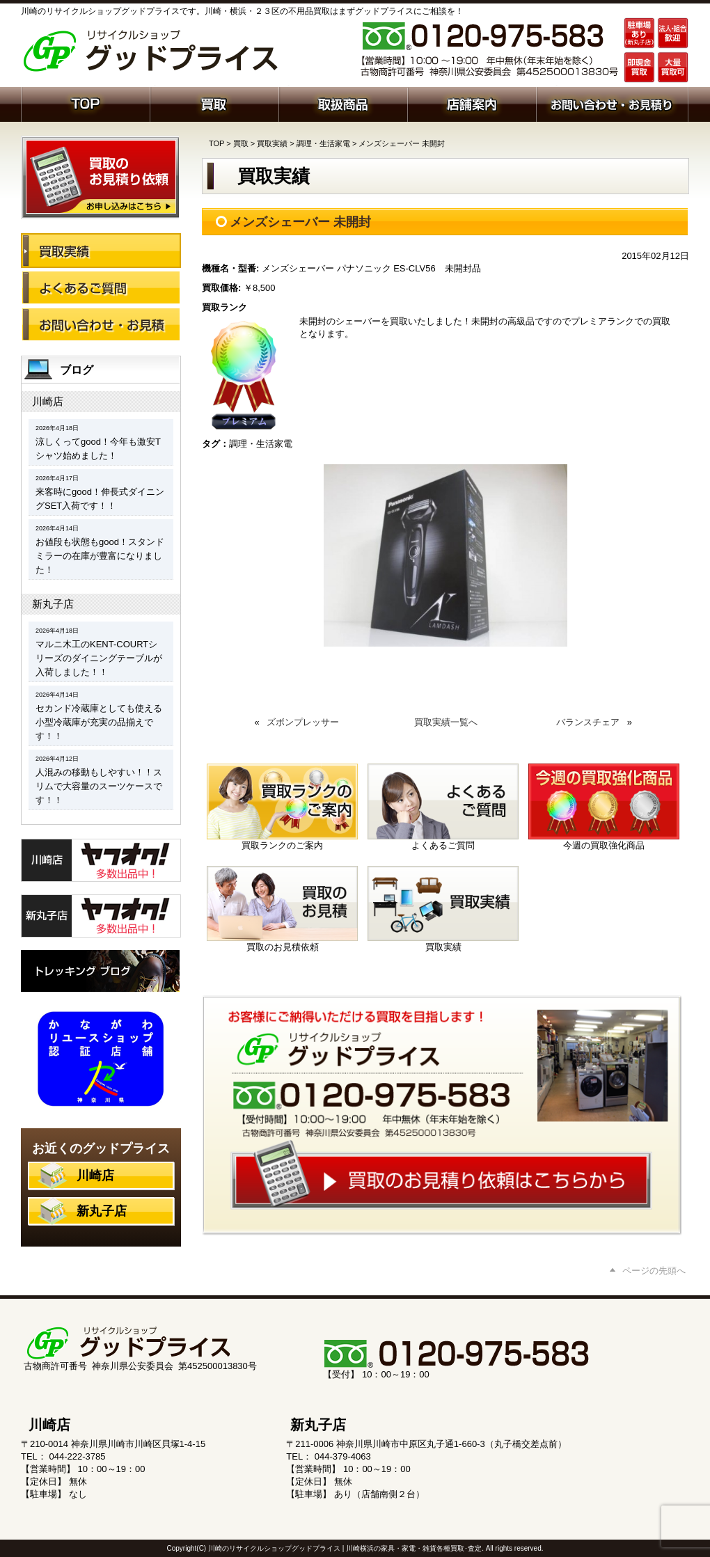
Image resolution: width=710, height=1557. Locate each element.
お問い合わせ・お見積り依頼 (612, 103)
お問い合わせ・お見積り (101, 324)
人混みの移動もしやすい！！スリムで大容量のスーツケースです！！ (99, 786)
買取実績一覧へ (446, 722)
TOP (216, 143)
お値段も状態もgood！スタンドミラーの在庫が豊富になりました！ (100, 556)
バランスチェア (588, 722)
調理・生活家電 (323, 143)
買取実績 (272, 143)
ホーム (85, 103)
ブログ (76, 370)
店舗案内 (471, 103)
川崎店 (47, 401)
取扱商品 (342, 103)
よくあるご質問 (101, 287)
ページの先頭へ (654, 1270)
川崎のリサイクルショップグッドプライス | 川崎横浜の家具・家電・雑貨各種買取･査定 (345, 1548)
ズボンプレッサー (303, 722)
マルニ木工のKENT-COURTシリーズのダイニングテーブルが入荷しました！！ (99, 658)
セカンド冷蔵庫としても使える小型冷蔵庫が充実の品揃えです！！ (99, 722)
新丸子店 (53, 604)
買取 (214, 103)
